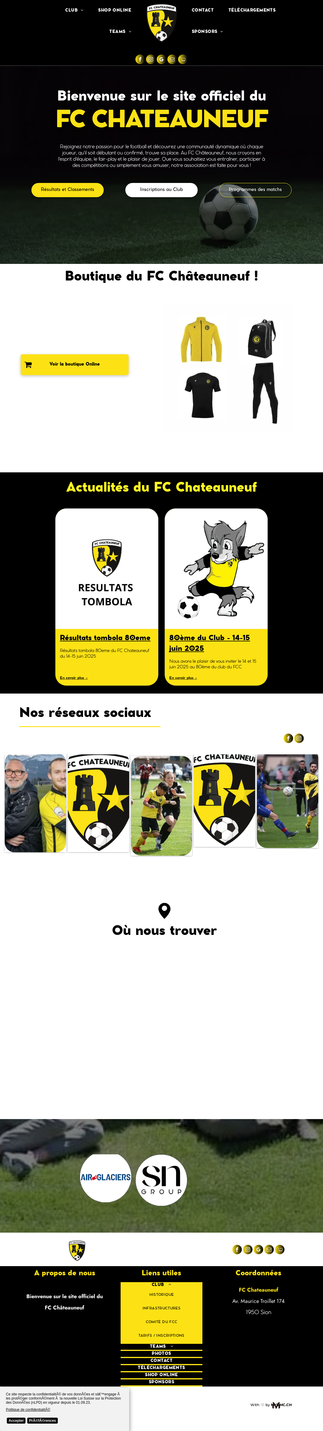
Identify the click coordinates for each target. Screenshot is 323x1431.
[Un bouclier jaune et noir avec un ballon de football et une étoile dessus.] (224, 806)
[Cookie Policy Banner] (64, 1409)
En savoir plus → (74, 678)
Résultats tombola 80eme (105, 638)
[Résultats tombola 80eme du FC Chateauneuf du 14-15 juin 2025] (106, 569)
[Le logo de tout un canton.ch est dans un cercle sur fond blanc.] (105, 1180)
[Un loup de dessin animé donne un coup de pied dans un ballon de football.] (216, 569)
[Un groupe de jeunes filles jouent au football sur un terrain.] (161, 806)
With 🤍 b (259, 1405)
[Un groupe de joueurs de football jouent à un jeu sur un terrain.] (287, 806)
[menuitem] (74, 11)
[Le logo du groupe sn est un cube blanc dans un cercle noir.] (217, 1180)
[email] (172, 60)
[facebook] (140, 60)
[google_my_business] (161, 60)
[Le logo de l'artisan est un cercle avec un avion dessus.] (50, 1180)
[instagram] (151, 60)
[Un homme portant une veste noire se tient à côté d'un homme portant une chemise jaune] (35, 806)
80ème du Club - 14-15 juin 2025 (209, 644)
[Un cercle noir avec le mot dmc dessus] (161, 1180)
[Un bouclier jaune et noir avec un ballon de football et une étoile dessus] (98, 806)
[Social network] (183, 60)
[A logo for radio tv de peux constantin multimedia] (273, 1180)
